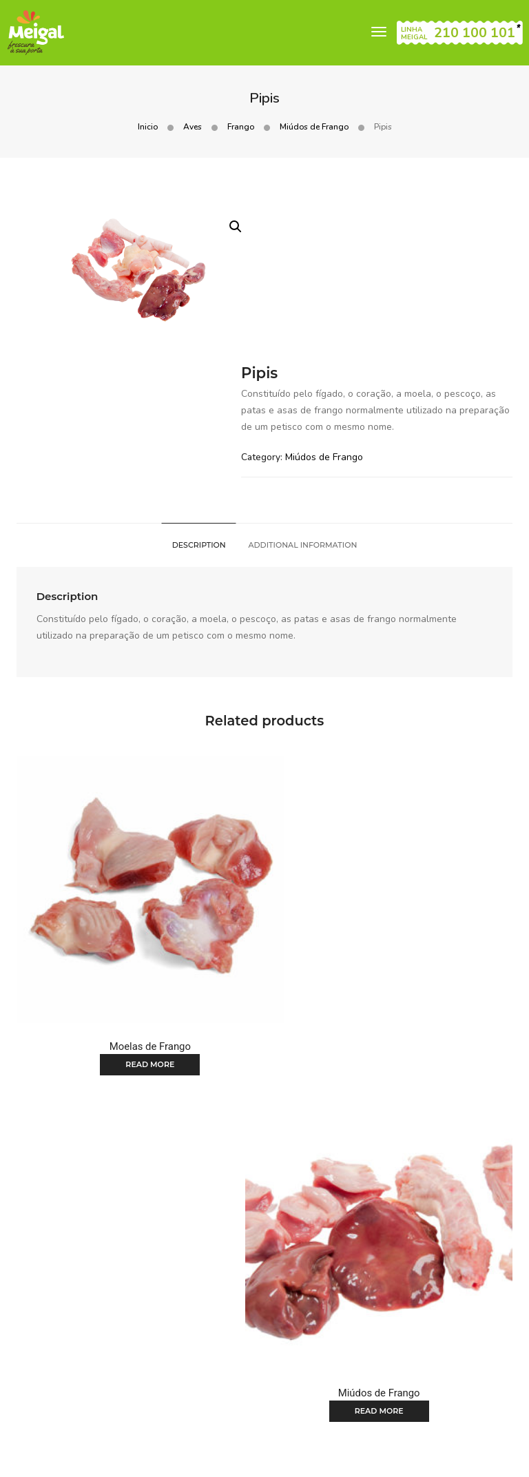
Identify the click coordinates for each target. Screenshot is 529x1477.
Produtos (171, 1362)
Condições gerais (386, 1425)
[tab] (198, 414)
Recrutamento (264, 1378)
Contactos (395, 1362)
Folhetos (229, 1362)
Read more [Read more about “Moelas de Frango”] (133, 905)
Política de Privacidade (98, 1458)
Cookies (451, 1425)
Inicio (148, 127)
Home (122, 1362)
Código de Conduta (295, 1458)
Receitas (284, 1362)
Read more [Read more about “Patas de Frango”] (133, 1220)
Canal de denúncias (200, 1458)
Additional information (303, 415)
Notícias (338, 1362)
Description (198, 415)
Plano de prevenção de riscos (414, 1458)
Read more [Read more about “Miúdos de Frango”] (395, 905)
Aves (192, 127)
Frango (240, 127)
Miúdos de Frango (314, 127)
